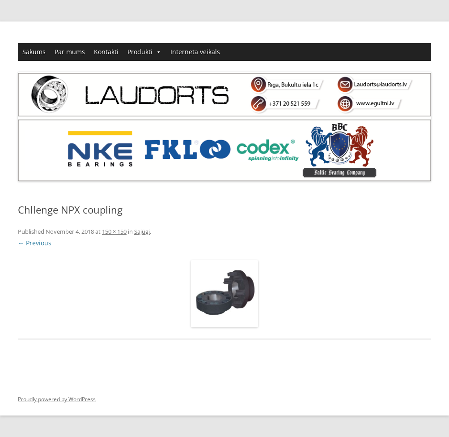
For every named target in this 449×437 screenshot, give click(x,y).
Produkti (144, 52)
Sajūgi (142, 231)
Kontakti (106, 51)
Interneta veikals (195, 51)
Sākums (34, 51)
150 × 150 (114, 231)
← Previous (34, 243)
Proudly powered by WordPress (57, 399)
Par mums (70, 51)
